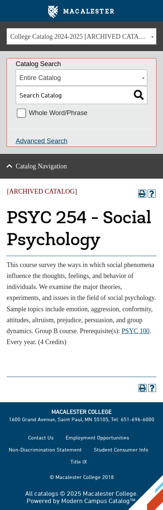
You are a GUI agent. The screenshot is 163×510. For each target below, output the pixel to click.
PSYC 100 (135, 331)
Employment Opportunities (97, 437)
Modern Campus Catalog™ (98, 500)
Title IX (78, 461)
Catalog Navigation (41, 166)
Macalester (81, 12)
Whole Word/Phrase (58, 113)
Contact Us (41, 437)
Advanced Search (41, 141)
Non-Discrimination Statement (45, 449)
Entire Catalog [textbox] (40, 77)
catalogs (46, 493)
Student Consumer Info (121, 449)
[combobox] (81, 36)
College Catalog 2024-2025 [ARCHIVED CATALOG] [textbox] (82, 36)
